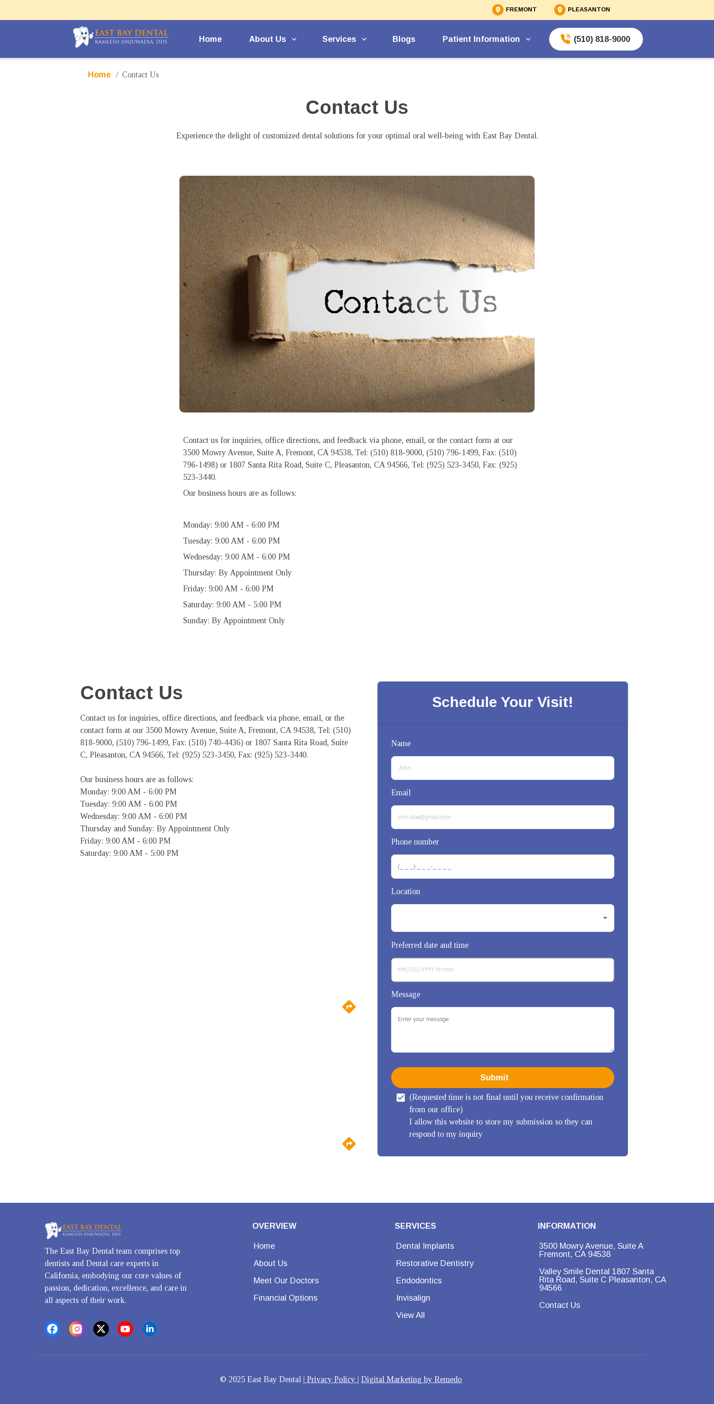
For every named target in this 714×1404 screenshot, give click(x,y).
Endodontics (422, 1280)
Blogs (404, 39)
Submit (502, 1077)
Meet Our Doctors (289, 1280)
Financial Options (288, 1298)
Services (344, 39)
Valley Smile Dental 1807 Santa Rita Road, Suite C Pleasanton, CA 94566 (607, 1280)
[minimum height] (502, 1030)
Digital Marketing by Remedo (411, 1379)
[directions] (349, 1012)
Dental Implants (428, 1246)
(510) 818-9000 (596, 39)
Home (211, 39)
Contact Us (562, 1305)
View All (413, 1315)
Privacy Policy (331, 1379)
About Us (273, 39)
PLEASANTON (589, 10)
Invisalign (416, 1298)
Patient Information (486, 39)
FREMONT (521, 10)
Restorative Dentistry (438, 1263)
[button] (503, 918)
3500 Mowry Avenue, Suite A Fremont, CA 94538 (607, 1250)
